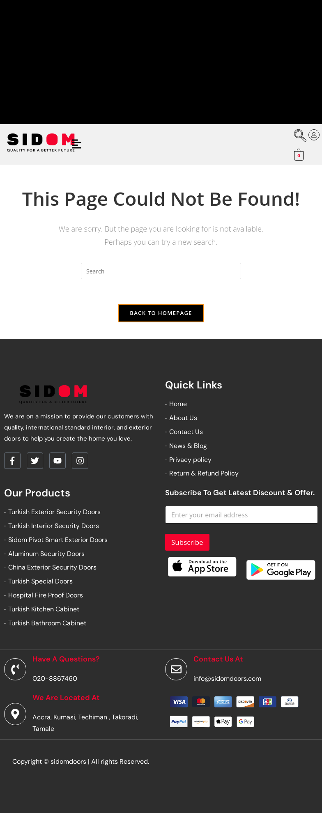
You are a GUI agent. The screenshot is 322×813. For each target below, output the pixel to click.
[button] (77, 144)
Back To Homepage (161, 313)
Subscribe (187, 542)
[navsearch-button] (297, 136)
